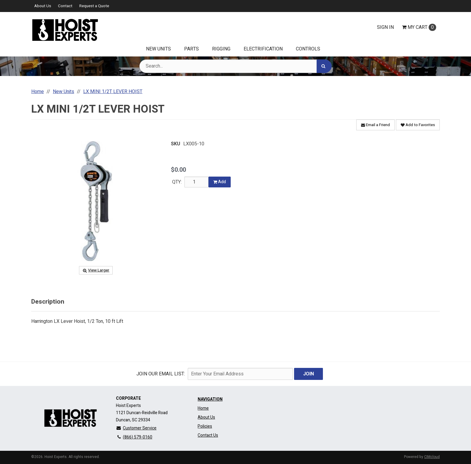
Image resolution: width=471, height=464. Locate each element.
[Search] (324, 66)
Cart (419, 27)
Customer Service (136, 428)
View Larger (95, 270)
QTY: (177, 182)
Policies (205, 426)
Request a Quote (94, 6)
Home (203, 408)
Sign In (385, 27)
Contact (65, 6)
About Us (42, 6)
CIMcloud (432, 456)
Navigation (210, 399)
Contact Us (208, 435)
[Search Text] (235, 66)
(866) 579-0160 (134, 437)
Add (219, 182)
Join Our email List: (160, 374)
